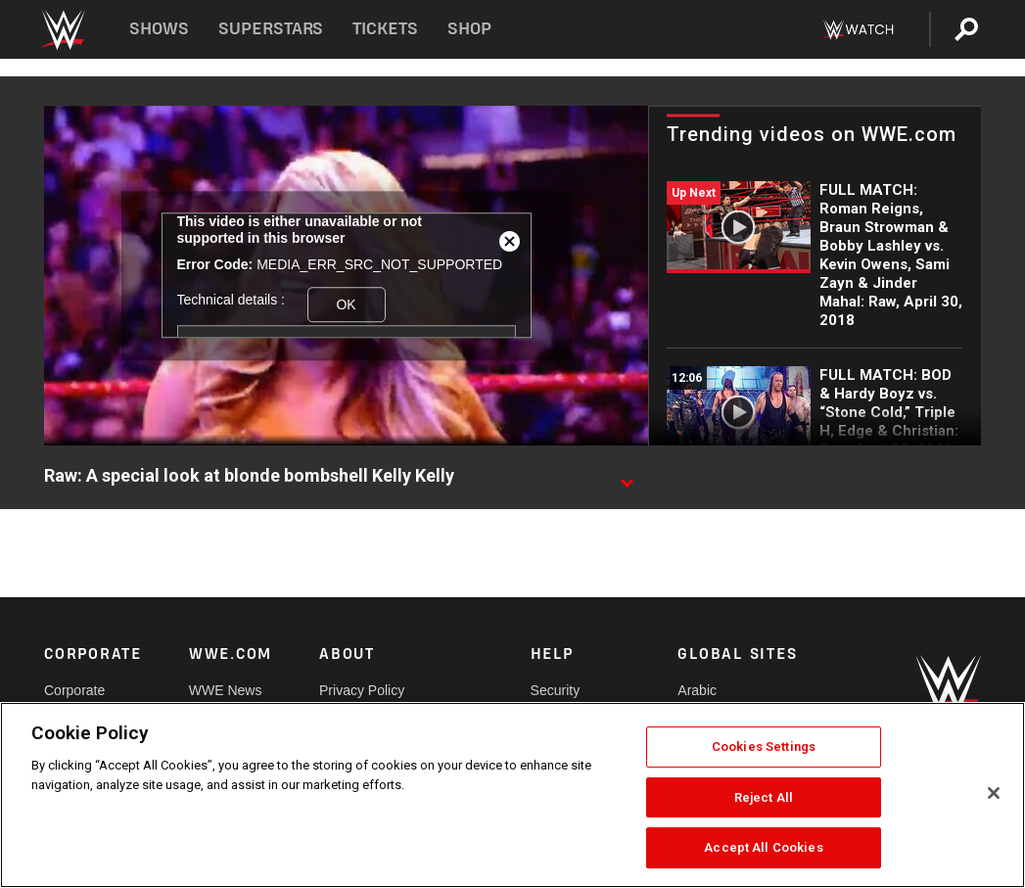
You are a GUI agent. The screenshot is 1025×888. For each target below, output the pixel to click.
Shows (159, 29)
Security (556, 690)
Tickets (385, 29)
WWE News (225, 690)
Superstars (271, 29)
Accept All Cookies (763, 847)
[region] (512, 795)
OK (345, 304)
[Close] (993, 793)
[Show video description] (626, 476)
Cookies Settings (763, 746)
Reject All (763, 797)
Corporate (74, 690)
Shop (469, 29)
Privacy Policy (361, 690)
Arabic (697, 690)
